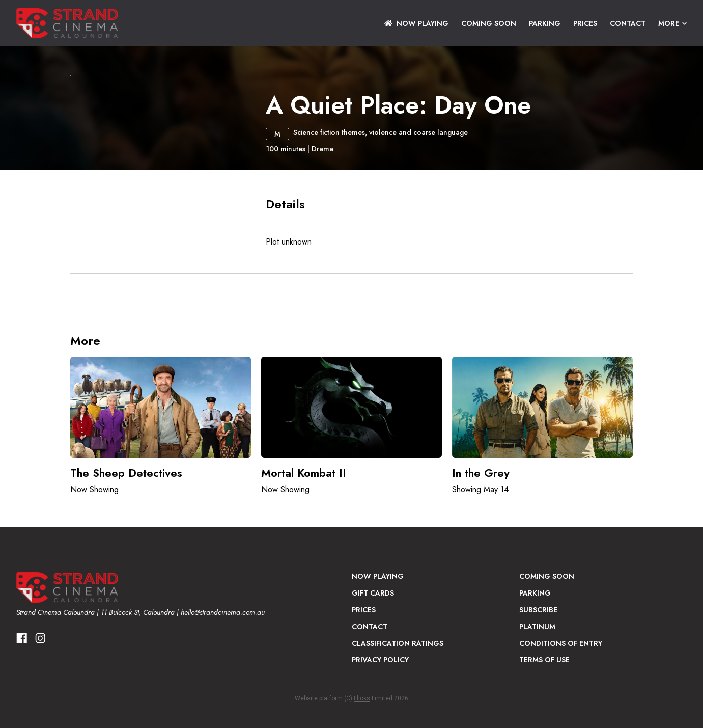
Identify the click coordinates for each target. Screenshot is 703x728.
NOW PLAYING (416, 23)
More (672, 23)
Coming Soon (488, 23)
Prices (585, 23)
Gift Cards (373, 693)
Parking (544, 23)
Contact (627, 23)
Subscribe (538, 710)
